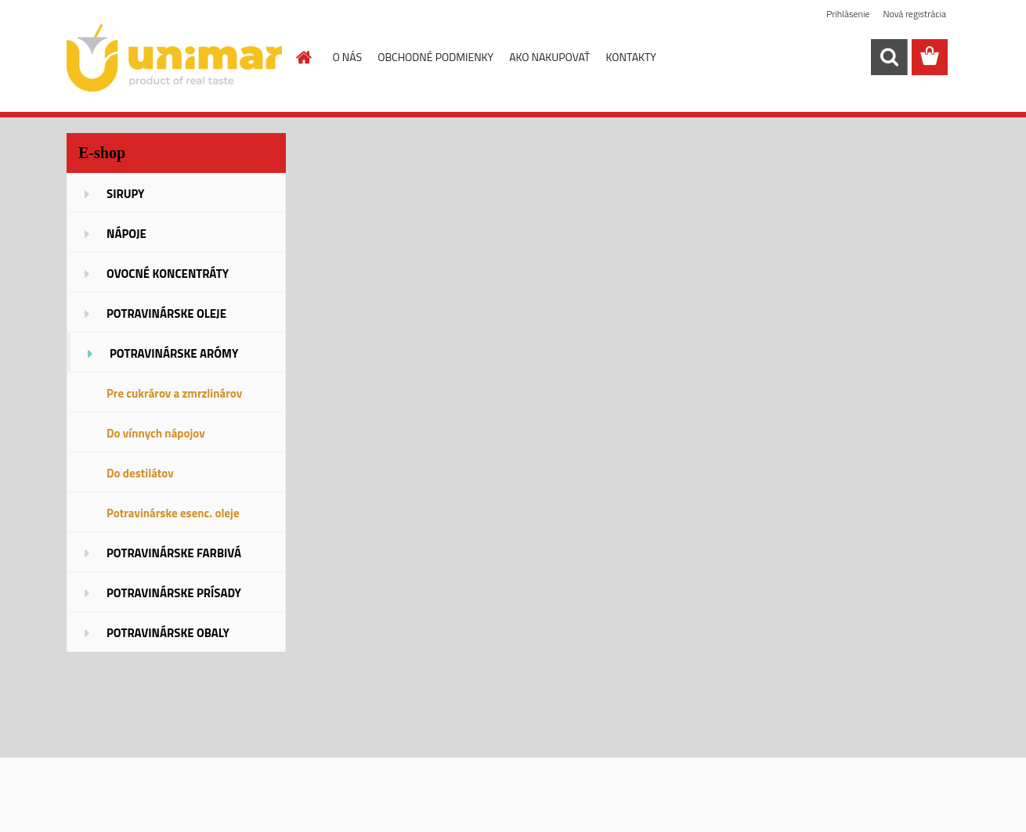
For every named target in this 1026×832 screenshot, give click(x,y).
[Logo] (174, 58)
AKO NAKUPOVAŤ (549, 57)
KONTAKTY (631, 57)
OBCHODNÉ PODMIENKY (435, 57)
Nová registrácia (914, 13)
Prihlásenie (847, 13)
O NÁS (348, 57)
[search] (889, 57)
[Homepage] (303, 57)
